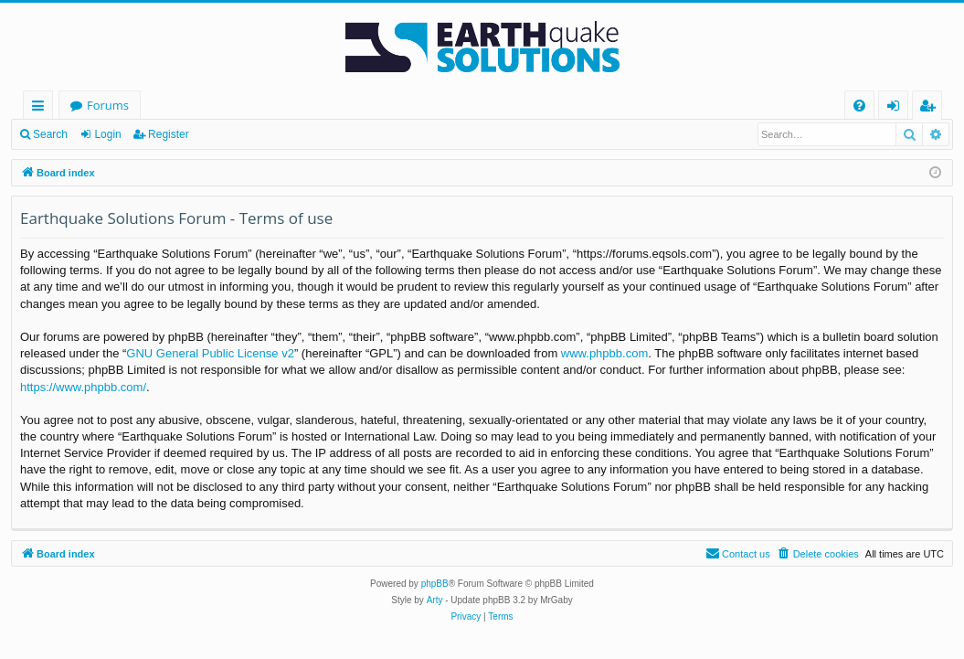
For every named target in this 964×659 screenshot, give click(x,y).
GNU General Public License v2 (210, 353)
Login (107, 134)
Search (50, 134)
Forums (108, 105)
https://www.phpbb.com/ (83, 387)
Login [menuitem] (896, 108)
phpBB (435, 584)
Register (168, 134)
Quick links (41, 108)
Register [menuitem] (931, 108)
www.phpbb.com (604, 353)
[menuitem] (859, 105)
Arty (435, 600)
